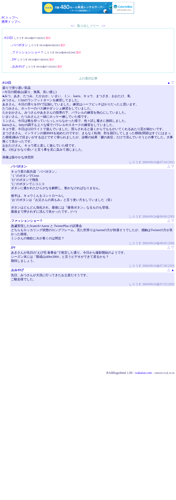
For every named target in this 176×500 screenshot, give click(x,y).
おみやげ (18, 66)
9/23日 (8, 37)
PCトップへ (10, 17)
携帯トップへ (11, 21)
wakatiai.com (143, 372)
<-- (73, 25)
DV (14, 59)
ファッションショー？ (28, 52)
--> (103, 25)
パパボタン (20, 45)
